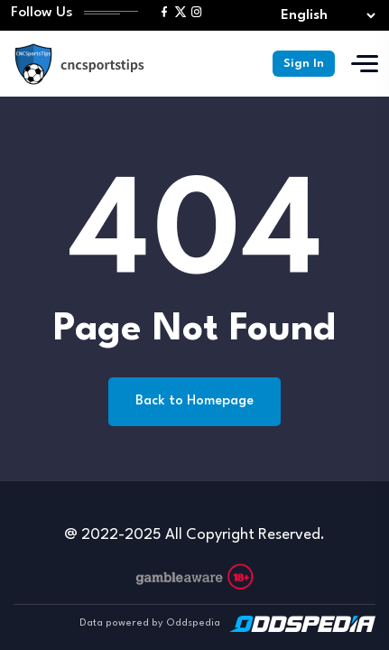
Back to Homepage (194, 401)
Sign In (303, 64)
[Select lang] (324, 16)
